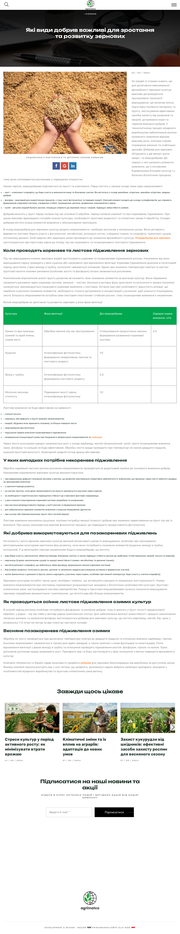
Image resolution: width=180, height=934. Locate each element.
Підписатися (114, 812)
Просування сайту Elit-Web (113, 927)
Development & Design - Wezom (68, 927)
